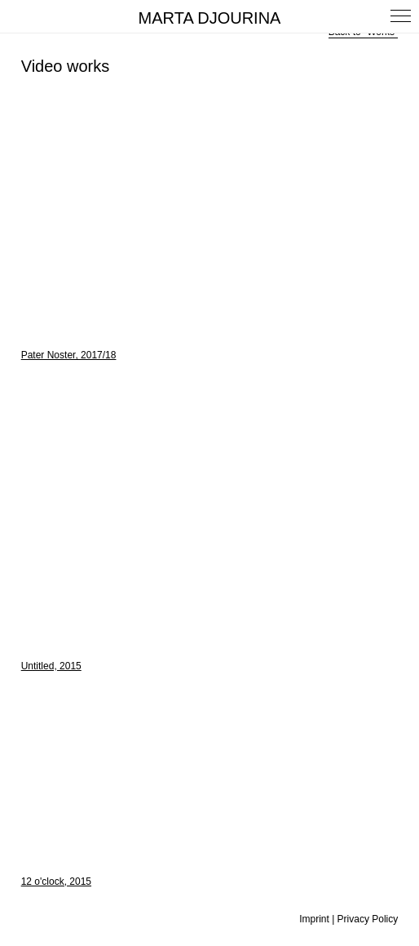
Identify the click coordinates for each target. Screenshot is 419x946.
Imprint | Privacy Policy (348, 919)
